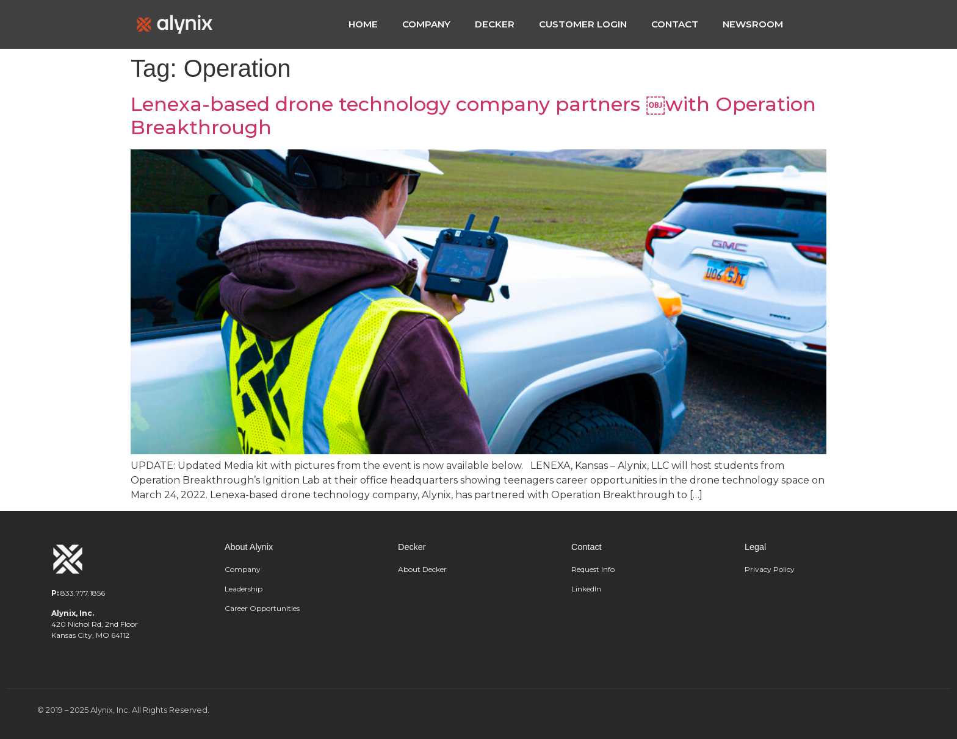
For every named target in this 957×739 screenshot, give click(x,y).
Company (243, 569)
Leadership (244, 588)
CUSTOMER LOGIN (583, 24)
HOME (363, 24)
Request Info (593, 569)
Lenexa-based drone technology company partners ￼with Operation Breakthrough (473, 115)
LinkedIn (586, 588)
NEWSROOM (753, 24)
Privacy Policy (770, 569)
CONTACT (674, 24)
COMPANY (426, 24)
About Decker (422, 569)
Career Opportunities (262, 608)
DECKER (495, 24)
